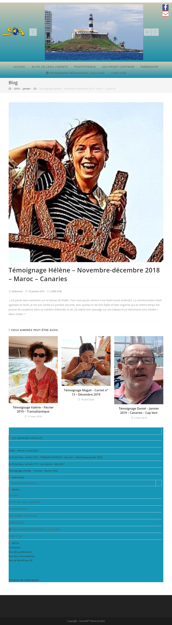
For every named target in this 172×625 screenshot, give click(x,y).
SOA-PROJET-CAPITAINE (118, 66)
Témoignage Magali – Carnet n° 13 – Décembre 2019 (86, 392)
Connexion (15, 547)
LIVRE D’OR (118, 73)
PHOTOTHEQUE (85, 66)
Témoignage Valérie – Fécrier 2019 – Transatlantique (33, 409)
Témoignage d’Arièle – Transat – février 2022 (33, 470)
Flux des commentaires (22, 556)
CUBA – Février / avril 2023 (23, 450)
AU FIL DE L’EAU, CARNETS (50, 66)
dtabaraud (17, 291)
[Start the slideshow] (147, 32)
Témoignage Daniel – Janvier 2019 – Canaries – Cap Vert (139, 410)
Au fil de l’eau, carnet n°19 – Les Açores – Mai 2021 (37, 464)
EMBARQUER (149, 66)
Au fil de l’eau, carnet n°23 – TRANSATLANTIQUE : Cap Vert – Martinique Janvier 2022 (55, 457)
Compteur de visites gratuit (24, 580)
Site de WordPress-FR (20, 560)
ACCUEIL (19, 66)
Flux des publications (20, 552)
